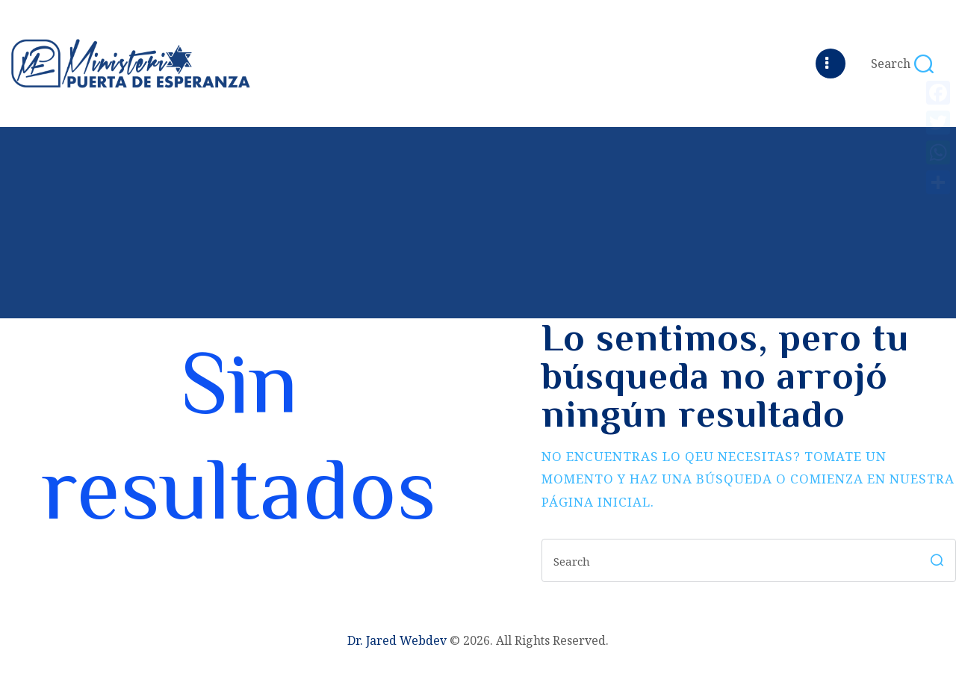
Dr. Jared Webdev (397, 640)
